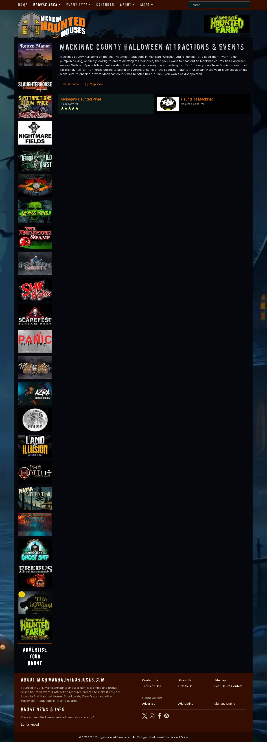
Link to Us (185, 686)
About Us (185, 680)
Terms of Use (151, 686)
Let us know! (30, 724)
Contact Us (150, 680)
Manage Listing (224, 703)
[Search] (219, 4)
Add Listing (185, 703)
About (126, 4)
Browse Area (45, 4)
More (145, 4)
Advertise (148, 703)
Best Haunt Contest (228, 686)
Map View (94, 84)
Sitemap (220, 680)
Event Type (76, 4)
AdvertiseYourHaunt (35, 657)
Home (22, 4)
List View (71, 84)
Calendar (105, 4)
